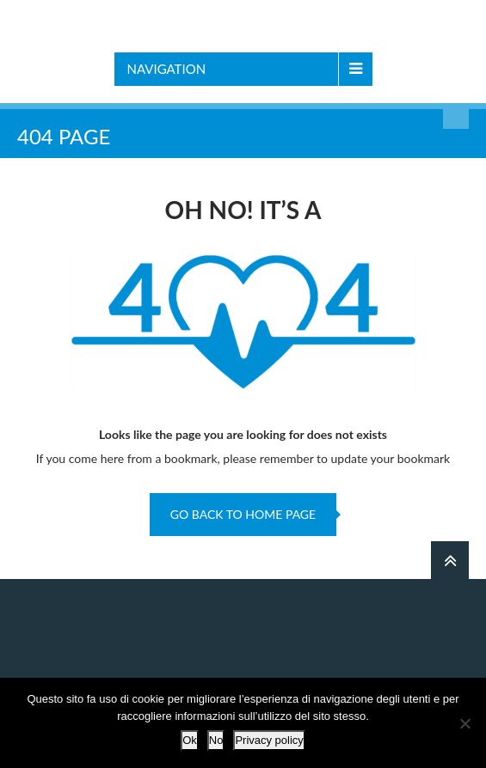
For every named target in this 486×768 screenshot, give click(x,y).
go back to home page (243, 514)
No (216, 740)
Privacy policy (269, 740)
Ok (189, 740)
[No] (464, 723)
